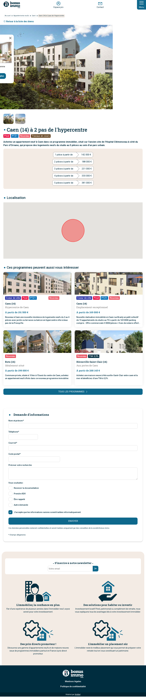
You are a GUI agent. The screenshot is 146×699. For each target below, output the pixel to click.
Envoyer (73, 521)
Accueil (8, 16)
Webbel (77, 694)
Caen (34, 16)
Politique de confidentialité (73, 686)
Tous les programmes (73, 391)
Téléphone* (13, 432)
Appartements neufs (21, 16)
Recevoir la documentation (26, 488)
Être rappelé (19, 499)
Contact (100, 4)
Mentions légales (73, 681)
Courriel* (12, 443)
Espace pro (58, 4)
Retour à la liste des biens (18, 21)
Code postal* (14, 454)
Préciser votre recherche (20, 465)
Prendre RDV (20, 494)
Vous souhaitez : (16, 483)
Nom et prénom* (16, 421)
